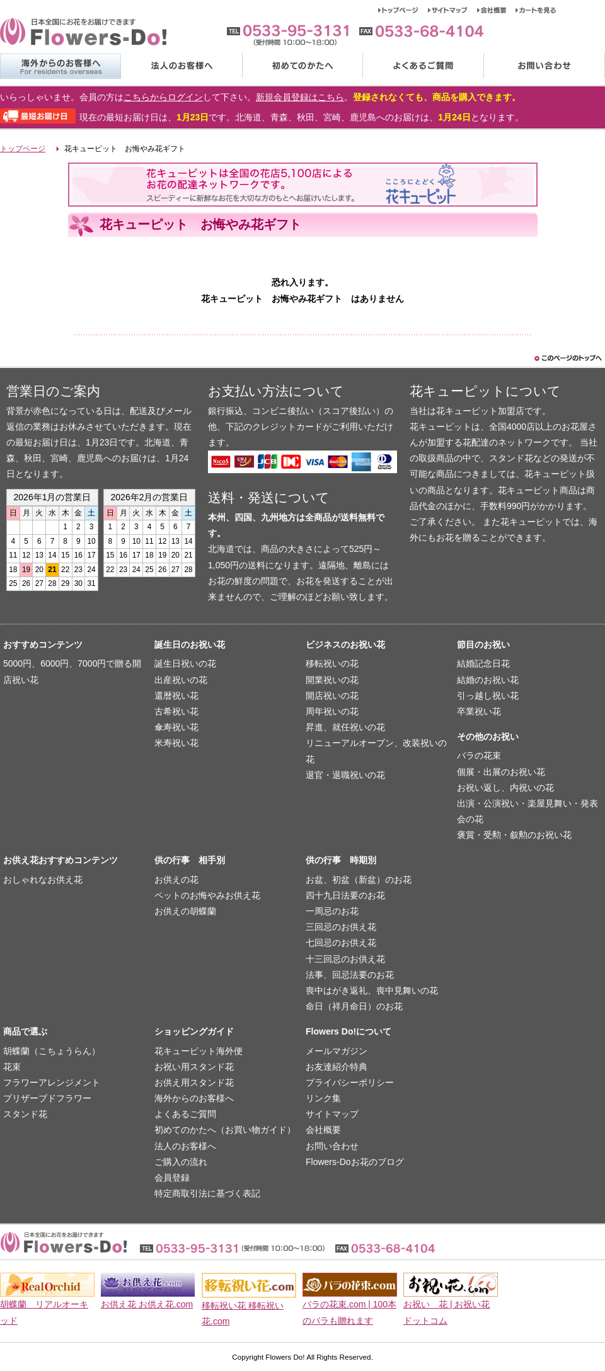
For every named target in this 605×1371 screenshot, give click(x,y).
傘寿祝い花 (176, 727)
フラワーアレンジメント (51, 1082)
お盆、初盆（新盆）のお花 (359, 880)
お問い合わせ (544, 66)
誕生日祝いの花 (185, 663)
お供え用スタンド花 (194, 1082)
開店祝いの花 (332, 696)
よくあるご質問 (422, 66)
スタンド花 (25, 1114)
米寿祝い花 (176, 743)
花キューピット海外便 (198, 1051)
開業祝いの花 (332, 680)
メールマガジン (336, 1051)
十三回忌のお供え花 (345, 959)
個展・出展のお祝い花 (501, 772)
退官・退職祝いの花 (345, 775)
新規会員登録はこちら (300, 97)
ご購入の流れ (180, 1162)
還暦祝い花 (176, 696)
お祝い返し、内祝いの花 (505, 788)
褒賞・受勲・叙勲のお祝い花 (514, 835)
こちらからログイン (163, 97)
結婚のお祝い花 (488, 680)
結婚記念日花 (483, 663)
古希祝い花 (176, 711)
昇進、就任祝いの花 (345, 727)
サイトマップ (452, 10)
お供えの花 (176, 880)
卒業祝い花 (479, 711)
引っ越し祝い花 (488, 696)
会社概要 (496, 10)
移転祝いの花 (332, 663)
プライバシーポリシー (350, 1082)
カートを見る (536, 10)
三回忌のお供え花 (341, 927)
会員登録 (172, 1178)
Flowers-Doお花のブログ (355, 1162)
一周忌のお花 (332, 911)
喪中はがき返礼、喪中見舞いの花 (372, 990)
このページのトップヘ (567, 358)
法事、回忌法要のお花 (350, 975)
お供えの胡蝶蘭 (185, 911)
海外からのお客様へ (60, 66)
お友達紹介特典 (336, 1067)
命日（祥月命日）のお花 (354, 1006)
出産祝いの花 (180, 680)
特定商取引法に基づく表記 (207, 1193)
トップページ (403, 10)
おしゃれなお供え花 (43, 880)
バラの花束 (479, 755)
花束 (12, 1067)
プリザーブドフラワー (47, 1098)
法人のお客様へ (180, 66)
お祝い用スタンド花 (194, 1067)
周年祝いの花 (332, 711)
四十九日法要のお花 (345, 895)
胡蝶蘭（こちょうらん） (51, 1051)
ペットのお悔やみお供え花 (207, 895)
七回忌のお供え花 (341, 943)
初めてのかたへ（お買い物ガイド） (225, 1130)
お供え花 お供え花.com (147, 1304)
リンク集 (323, 1098)
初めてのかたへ (301, 66)
